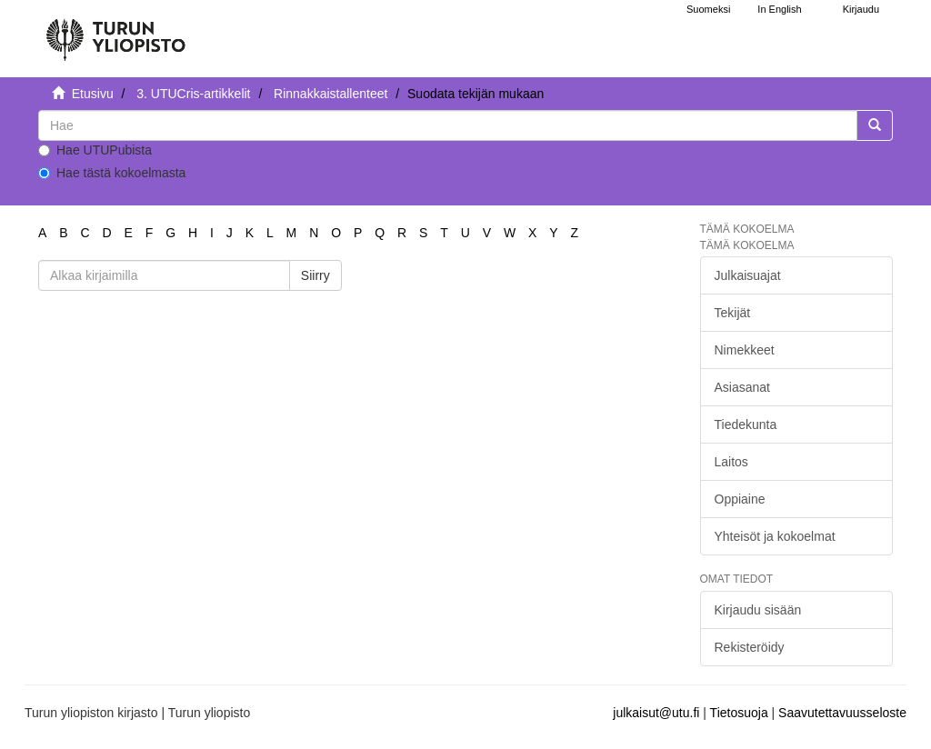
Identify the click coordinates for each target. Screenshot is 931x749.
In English (779, 9)
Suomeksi (708, 9)
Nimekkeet (745, 350)
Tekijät (733, 312)
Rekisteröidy (750, 647)
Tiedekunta (746, 424)
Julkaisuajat (748, 275)
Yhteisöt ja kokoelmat (775, 536)
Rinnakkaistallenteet (330, 93)
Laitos (731, 461)
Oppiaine (740, 499)
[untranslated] (447, 125)
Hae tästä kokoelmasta (111, 172)
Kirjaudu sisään (758, 610)
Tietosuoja (739, 712)
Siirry (315, 275)
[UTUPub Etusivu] (115, 32)
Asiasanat (742, 387)
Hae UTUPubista (95, 150)
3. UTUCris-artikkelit (193, 93)
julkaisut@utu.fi (656, 712)
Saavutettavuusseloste (842, 712)
